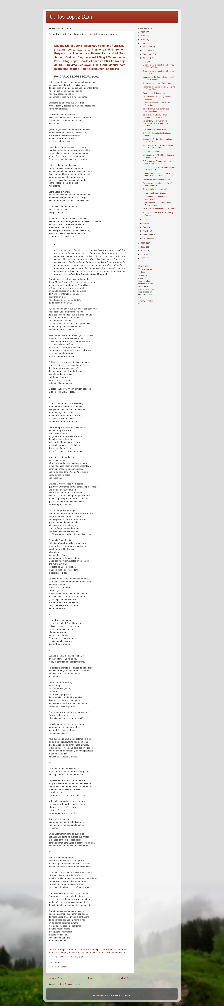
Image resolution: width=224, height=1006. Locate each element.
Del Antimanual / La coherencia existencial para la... (156, 110)
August (146, 58)
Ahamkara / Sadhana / (98, 45)
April (145, 227)
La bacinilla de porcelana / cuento (157, 179)
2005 (143, 258)
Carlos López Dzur (71, 17)
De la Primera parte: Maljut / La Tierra (159, 209)
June (145, 220)
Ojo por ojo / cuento (151, 151)
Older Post (125, 978)
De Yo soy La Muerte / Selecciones (157, 83)
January (146, 238)
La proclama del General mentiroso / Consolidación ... (158, 78)
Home (90, 978)
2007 (143, 254)
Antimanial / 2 (118, 952)
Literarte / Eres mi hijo (88, 949)
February (147, 235)
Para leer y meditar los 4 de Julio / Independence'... (157, 184)
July (145, 62)
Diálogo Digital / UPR (68, 45)
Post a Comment (59, 967)
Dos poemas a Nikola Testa (154, 129)
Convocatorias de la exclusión (155, 189)
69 (83, 952)
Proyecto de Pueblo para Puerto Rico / (83, 53)
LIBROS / (119, 45)
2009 (143, 247)
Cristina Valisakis (102, 952)
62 (91, 952)
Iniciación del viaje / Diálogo (154, 193)
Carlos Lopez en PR (94, 61)
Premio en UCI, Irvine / (108, 49)
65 (87, 952)
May (145, 223)
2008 (143, 251)
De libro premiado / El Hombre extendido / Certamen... (156, 116)
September (148, 54)
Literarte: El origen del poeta (62, 949)
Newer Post (55, 978)
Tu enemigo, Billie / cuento (154, 93)
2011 (143, 43)
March (146, 231)
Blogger (127, 995)
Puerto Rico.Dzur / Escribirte (100, 68)
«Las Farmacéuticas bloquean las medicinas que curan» (157, 174)
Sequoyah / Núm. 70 (70, 952)
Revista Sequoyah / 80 (82, 65)
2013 (143, 40)
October (146, 50)
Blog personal (86, 57)
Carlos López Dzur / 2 (73, 49)
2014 (143, 36)
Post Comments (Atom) (70, 984)
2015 (143, 32)
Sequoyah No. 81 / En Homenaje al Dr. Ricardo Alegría (158, 146)
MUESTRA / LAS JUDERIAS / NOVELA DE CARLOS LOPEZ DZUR (157, 123)
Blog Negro (70, 61)
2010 (143, 243)
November (147, 47)
